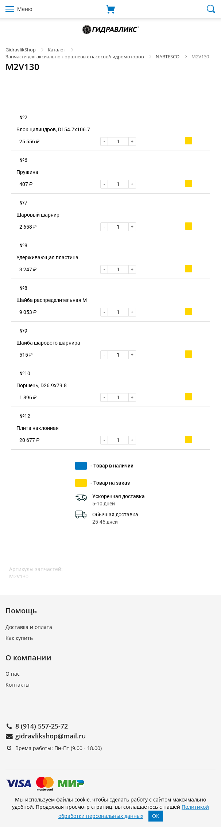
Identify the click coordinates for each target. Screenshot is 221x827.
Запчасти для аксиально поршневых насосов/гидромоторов (74, 56)
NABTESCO (167, 56)
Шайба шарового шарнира (48, 343)
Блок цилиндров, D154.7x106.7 (53, 129)
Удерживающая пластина (47, 257)
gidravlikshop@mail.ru (50, 735)
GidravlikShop (20, 49)
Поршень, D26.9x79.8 (41, 385)
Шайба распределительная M (51, 300)
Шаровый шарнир (37, 215)
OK (155, 815)
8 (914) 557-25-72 (41, 726)
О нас (12, 673)
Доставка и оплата (28, 627)
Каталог (57, 49)
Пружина (27, 172)
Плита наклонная (37, 428)
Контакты (17, 684)
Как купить (19, 637)
